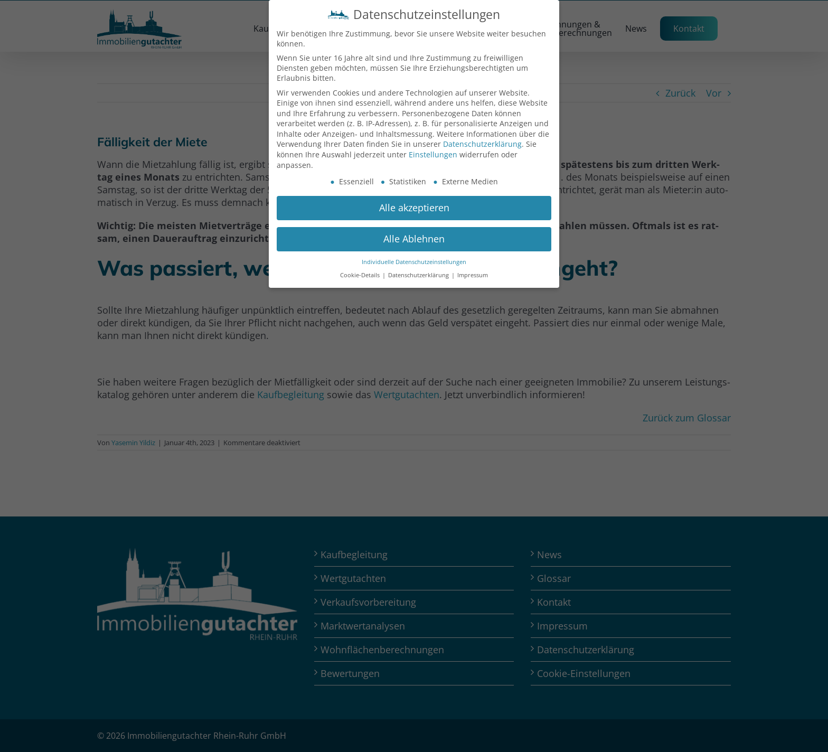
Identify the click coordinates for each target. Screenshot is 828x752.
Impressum (472, 275)
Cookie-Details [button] (360, 275)
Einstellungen (433, 154)
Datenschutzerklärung (482, 144)
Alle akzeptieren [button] (414, 207)
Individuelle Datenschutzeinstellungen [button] (414, 262)
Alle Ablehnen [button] (414, 238)
